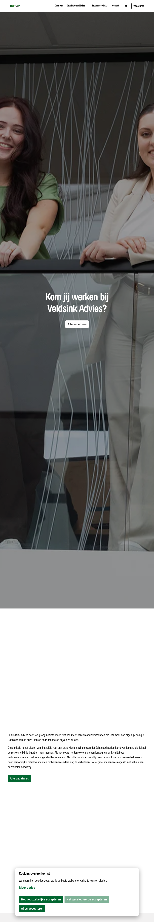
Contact (115, 6)
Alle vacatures (76, 324)
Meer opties (28, 887)
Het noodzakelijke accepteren (41, 899)
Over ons (59, 6)
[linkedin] (126, 6)
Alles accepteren (32, 908)
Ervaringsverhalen (100, 6)
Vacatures (138, 6)
